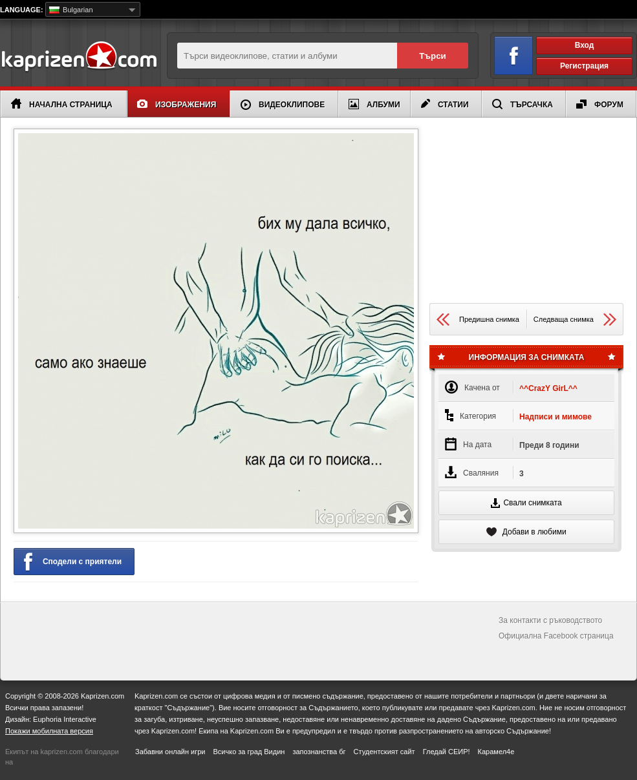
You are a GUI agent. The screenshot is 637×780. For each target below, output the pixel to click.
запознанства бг (318, 751)
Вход (584, 45)
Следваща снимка (575, 319)
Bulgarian (71, 10)
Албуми (374, 104)
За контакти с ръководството (550, 620)
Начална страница (62, 103)
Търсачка (522, 104)
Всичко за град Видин (249, 751)
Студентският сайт (384, 751)
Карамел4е (496, 751)
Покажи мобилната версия (49, 731)
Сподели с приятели (73, 562)
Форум (599, 104)
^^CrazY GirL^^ (548, 388)
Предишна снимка (478, 319)
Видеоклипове (283, 105)
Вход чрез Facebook (506, 53)
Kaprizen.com (78, 57)
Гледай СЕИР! (446, 751)
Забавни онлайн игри (170, 751)
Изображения (176, 104)
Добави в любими (526, 531)
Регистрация (584, 65)
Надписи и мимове (555, 416)
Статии (445, 104)
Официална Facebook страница (556, 635)
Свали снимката (526, 503)
